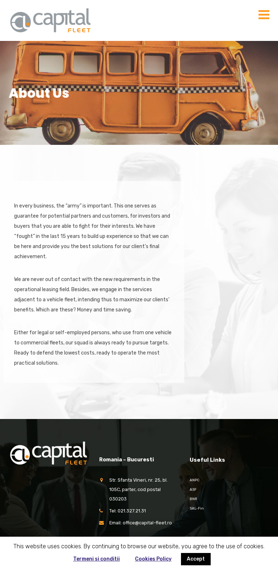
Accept (196, 559)
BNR (193, 499)
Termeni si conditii (96, 559)
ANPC (194, 480)
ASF (193, 489)
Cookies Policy (153, 559)
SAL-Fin (197, 508)
